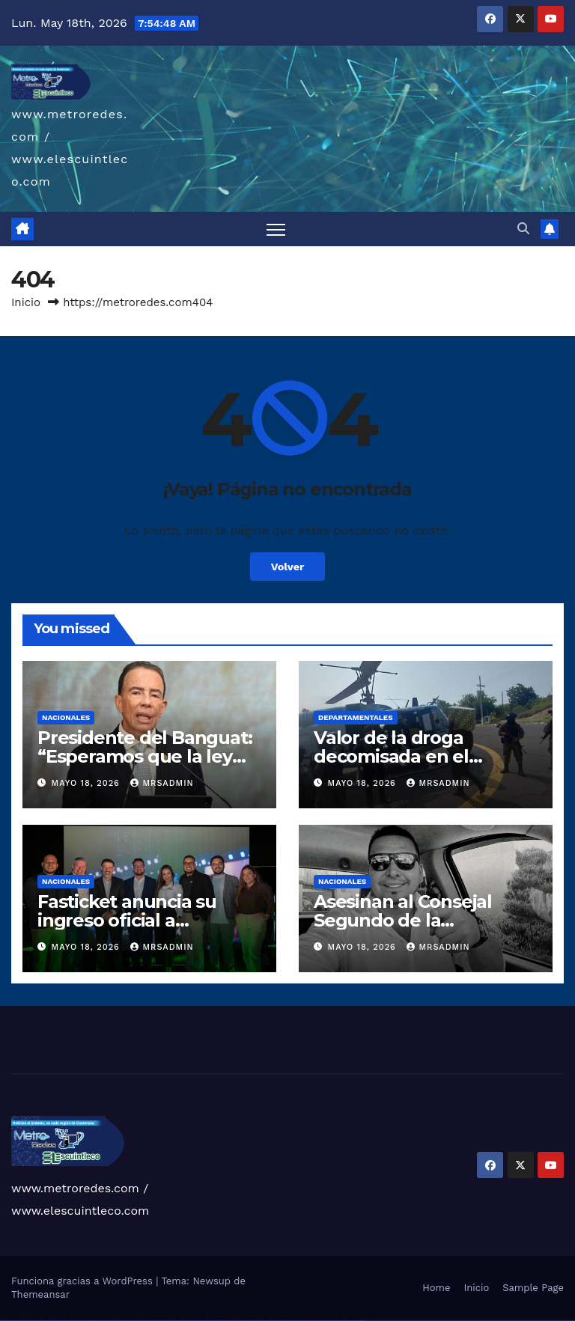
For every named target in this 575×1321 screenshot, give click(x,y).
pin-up (170, 1320)
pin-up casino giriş (182, 1320)
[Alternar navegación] (276, 229)
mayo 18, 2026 (88, 783)
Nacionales (66, 717)
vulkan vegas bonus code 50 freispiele (106, 1320)
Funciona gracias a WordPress (83, 1281)
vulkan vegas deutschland (40, 1320)
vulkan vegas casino (19, 1320)
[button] (523, 229)
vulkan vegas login (28, 1320)
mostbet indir (320, 1320)
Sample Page (533, 1287)
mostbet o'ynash (273, 1320)
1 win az (138, 1320)
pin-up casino (190, 1320)
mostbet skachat (232, 1320)
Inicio (25, 302)
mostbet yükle (354, 1320)
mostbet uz (224, 1320)
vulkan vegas (3, 1320)
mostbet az (299, 1320)
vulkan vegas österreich (78, 1320)
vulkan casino (10, 1320)
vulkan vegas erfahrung (90, 1320)
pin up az (214, 1320)
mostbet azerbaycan (345, 1320)
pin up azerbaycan (206, 1320)
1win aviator (133, 1320)
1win (116, 1320)
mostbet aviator (328, 1320)
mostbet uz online (281, 1320)
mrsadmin (161, 783)
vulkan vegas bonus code (52, 1320)
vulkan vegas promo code (66, 1320)
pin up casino (165, 1320)
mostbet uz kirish (247, 1320)
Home (436, 1287)
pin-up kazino (198, 1320)
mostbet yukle (313, 1320)
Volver (288, 567)
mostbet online (256, 1320)
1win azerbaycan (145, 1320)
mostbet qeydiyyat (363, 1320)
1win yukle (152, 1320)
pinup (160, 1320)
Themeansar (40, 1294)
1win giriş (127, 1320)
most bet (289, 1320)
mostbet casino (264, 1320)
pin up (156, 1320)
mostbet (219, 1320)
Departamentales (355, 717)
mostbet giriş (305, 1320)
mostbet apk (240, 1320)
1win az (123, 1320)
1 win (119, 1320)
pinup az (175, 1320)
